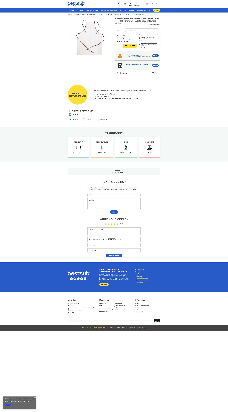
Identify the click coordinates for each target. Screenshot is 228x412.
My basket (119, 303)
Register (103, 303)
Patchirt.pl (140, 282)
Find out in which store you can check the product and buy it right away (149, 44)
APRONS (100, 14)
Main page (78, 14)
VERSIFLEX (131, 10)
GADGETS (123, 10)
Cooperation (140, 269)
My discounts (120, 309)
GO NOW (155, 55)
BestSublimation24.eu (143, 280)
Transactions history (107, 309)
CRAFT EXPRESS (141, 10)
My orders (72, 300)
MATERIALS (80, 10)
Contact (72, 312)
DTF (150, 10)
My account (104, 300)
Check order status (75, 303)
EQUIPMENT (71, 10)
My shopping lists (106, 305)
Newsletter (104, 311)
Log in (130, 5)
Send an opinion (114, 255)
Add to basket (129, 46)
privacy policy (121, 189)
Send (114, 212)
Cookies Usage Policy (11, 400)
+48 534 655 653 (86, 327)
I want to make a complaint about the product (82, 307)
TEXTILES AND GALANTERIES (109, 10)
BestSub (117, 170)
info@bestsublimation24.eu (100, 327)
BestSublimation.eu (142, 278)
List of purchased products (121, 306)
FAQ (138, 274)
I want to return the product (77, 310)
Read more (104, 284)
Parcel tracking (74, 305)
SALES (156, 10)
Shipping (139, 276)
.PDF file (76, 114)
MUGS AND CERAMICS (92, 10)
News (138, 271)
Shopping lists (136, 5)
